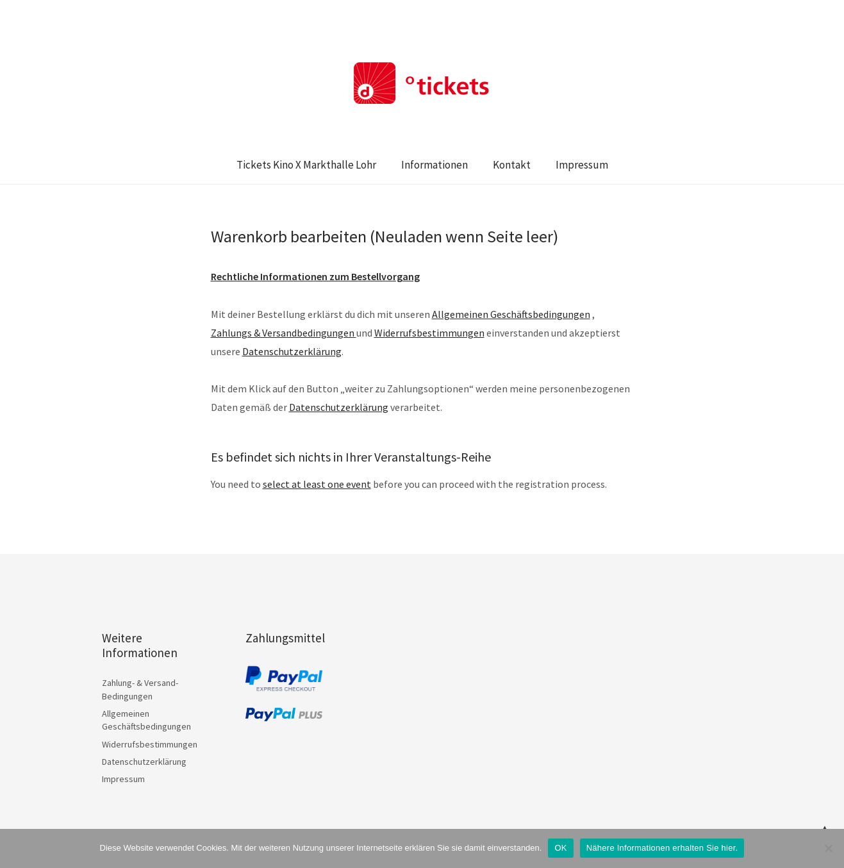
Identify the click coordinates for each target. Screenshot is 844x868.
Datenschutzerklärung (338, 407)
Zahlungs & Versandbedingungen (283, 332)
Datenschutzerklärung (292, 351)
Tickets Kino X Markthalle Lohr (306, 165)
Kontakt (512, 165)
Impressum (582, 165)
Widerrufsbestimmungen (429, 332)
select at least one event (317, 484)
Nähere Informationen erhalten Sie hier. (662, 848)
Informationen (434, 165)
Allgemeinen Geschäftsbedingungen (511, 314)
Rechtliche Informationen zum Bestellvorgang (315, 276)
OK (560, 848)
